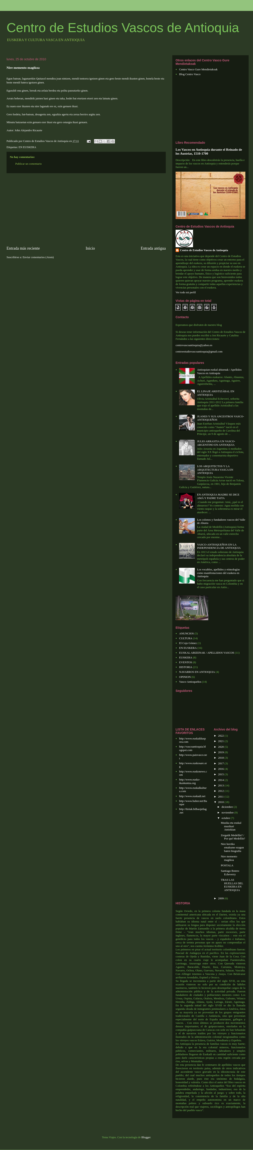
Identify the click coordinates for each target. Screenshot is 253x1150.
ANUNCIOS (186, 633)
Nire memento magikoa (229, 858)
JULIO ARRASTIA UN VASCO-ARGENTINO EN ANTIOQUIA (216, 443)
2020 (221, 746)
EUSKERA (185, 657)
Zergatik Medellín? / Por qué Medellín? (233, 837)
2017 (221, 763)
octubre (226, 818)
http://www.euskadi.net (192, 796)
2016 (221, 768)
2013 (221, 785)
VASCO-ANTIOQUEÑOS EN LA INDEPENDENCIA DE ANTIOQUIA (219, 546)
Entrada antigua (153, 248)
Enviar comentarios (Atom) (38, 257)
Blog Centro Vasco (189, 74)
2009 (221, 898)
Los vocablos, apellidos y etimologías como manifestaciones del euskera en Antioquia (218, 573)
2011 (221, 796)
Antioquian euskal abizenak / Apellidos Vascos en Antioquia (219, 371)
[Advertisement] (86, 209)
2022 (221, 735)
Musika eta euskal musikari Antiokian (231, 826)
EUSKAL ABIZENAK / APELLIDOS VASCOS (206, 652)
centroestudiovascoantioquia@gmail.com (199, 351)
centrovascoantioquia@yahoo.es (194, 345)
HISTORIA (185, 667)
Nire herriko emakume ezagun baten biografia (232, 847)
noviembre (228, 812)
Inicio (90, 248)
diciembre (228, 806)
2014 (221, 780)
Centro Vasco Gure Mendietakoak (198, 69)
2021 (221, 741)
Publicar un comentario (28, 163)
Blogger (145, 1137)
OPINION (185, 677)
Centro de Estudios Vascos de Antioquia (123, 27)
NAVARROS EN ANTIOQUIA (197, 671)
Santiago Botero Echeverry (230, 872)
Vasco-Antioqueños (190, 681)
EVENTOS (185, 662)
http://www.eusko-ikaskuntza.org (189, 781)
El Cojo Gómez (188, 643)
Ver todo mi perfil (186, 292)
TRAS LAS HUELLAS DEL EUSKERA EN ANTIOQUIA (232, 885)
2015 (221, 774)
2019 (221, 752)
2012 (221, 791)
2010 (221, 802)
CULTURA (185, 638)
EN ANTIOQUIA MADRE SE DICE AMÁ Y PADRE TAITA (218, 496)
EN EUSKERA (27, 147)
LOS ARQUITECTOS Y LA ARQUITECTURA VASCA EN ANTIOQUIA (215, 469)
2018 (221, 757)
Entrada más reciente (23, 248)
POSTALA (227, 865)
